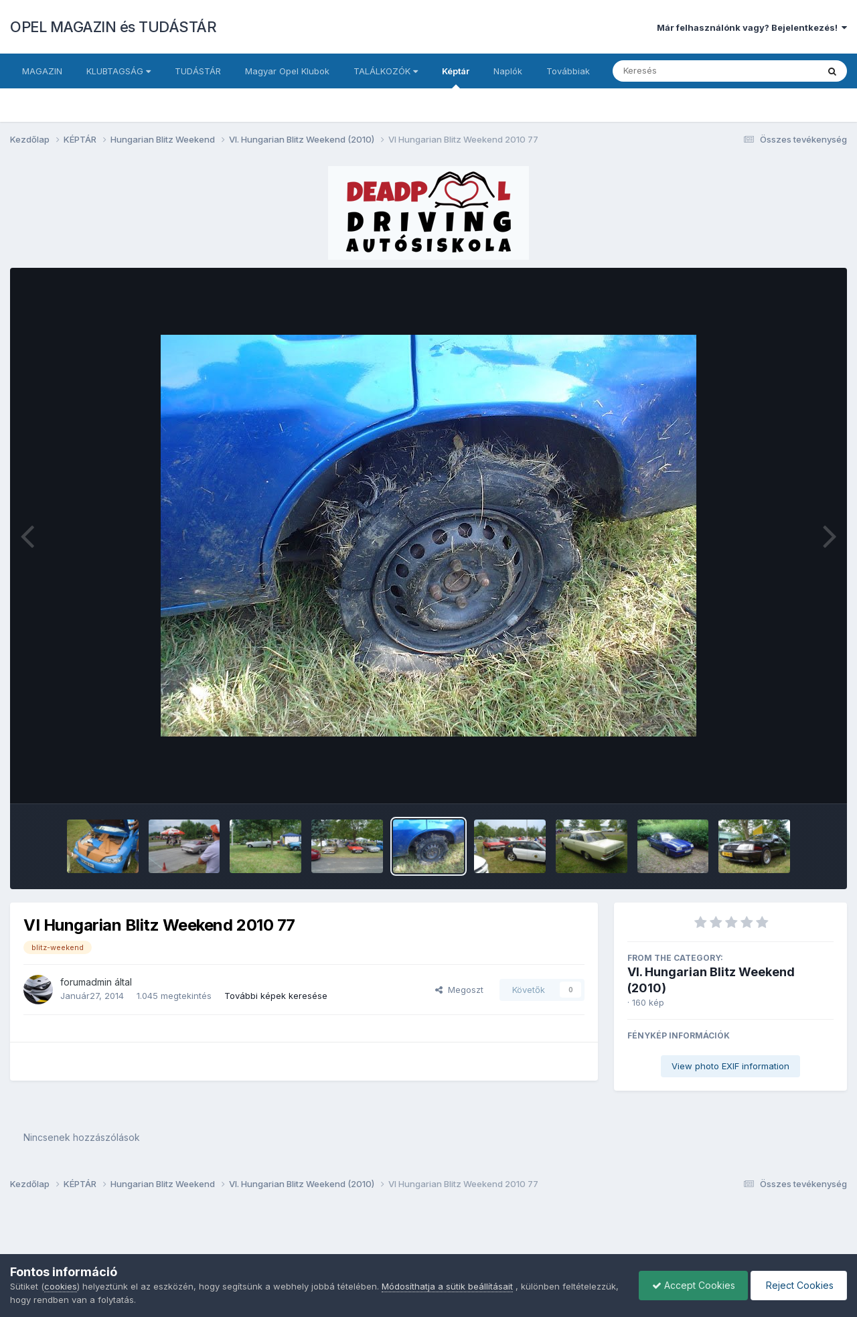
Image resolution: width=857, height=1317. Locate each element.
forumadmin (86, 982)
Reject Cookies (798, 1285)
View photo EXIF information (730, 1066)
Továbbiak (568, 71)
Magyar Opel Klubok (287, 71)
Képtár (455, 77)
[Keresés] (679, 71)
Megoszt (459, 989)
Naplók (507, 71)
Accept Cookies (690, 1285)
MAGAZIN (42, 71)
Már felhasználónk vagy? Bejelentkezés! (752, 27)
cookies (60, 1286)
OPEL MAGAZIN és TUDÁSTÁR (113, 26)
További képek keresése (275, 995)
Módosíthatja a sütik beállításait (447, 1286)
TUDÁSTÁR (198, 71)
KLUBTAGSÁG (118, 71)
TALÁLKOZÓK (386, 71)
